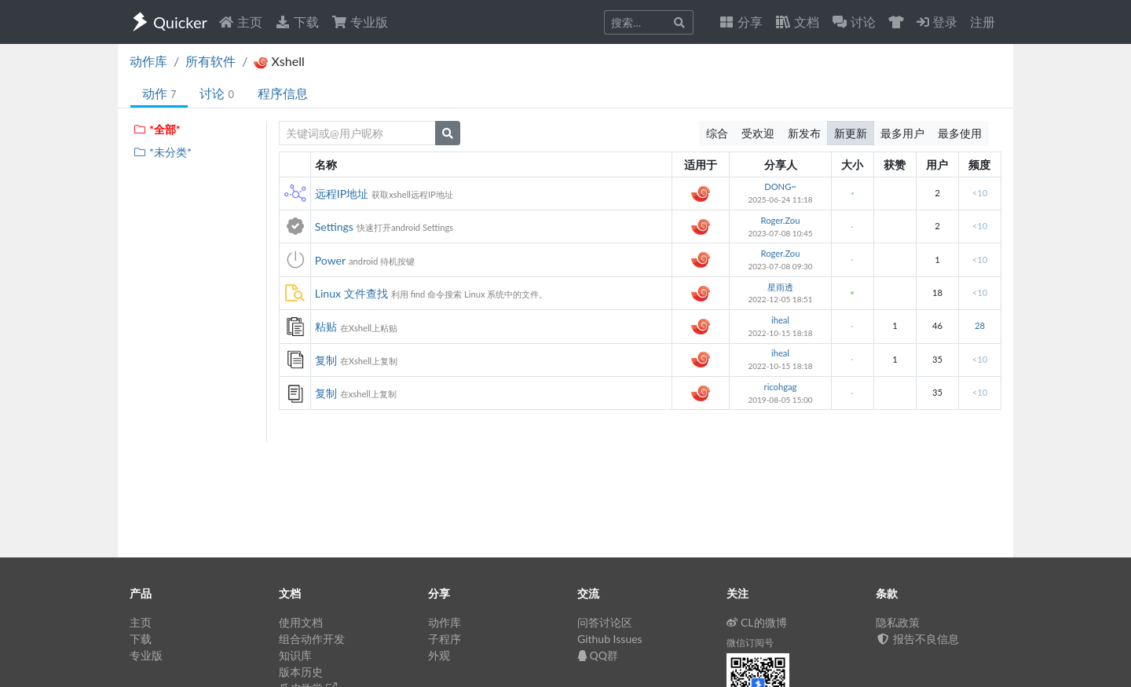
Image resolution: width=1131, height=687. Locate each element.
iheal (780, 320)
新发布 (804, 133)
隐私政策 (898, 622)
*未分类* (162, 152)
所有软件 (210, 60)
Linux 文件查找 (351, 293)
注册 (982, 21)
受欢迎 (757, 133)
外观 (439, 655)
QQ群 (597, 655)
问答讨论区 (604, 622)
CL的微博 (757, 622)
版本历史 (301, 671)
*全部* (157, 129)
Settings (334, 226)
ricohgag (780, 387)
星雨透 (780, 287)
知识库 (295, 655)
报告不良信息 (917, 638)
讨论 (216, 93)
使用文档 (301, 622)
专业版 (359, 21)
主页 (240, 21)
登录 (937, 21)
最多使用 (960, 133)
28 (980, 325)
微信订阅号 (750, 643)
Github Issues (609, 638)
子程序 (444, 638)
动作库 (148, 60)
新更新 (850, 133)
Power (330, 260)
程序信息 (283, 93)
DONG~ (780, 186)
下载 (297, 21)
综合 (717, 133)
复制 (326, 360)
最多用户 (902, 133)
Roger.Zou (780, 220)
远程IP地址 (341, 193)
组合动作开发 (312, 638)
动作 (159, 93)
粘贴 (326, 326)
